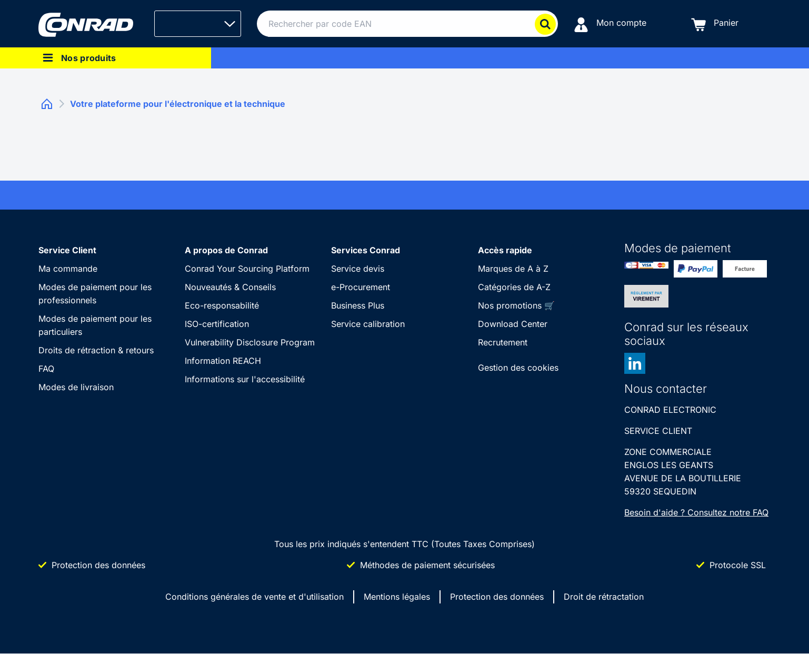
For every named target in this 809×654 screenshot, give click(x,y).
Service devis (357, 268)
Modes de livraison (76, 387)
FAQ (46, 368)
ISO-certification (217, 324)
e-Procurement (360, 287)
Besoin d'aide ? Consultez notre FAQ (696, 512)
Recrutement (502, 342)
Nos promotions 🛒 (516, 305)
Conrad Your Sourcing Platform (247, 268)
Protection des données (497, 596)
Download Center (512, 324)
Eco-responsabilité (222, 305)
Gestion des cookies (518, 367)
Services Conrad (365, 250)
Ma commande (67, 268)
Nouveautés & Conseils (230, 287)
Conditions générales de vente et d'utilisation (254, 596)
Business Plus (357, 305)
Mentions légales (397, 596)
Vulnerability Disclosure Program (250, 342)
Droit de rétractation (604, 596)
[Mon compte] (610, 24)
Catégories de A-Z (514, 287)
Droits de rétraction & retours (96, 350)
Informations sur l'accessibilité (245, 379)
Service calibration (368, 324)
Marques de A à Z (513, 268)
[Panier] (714, 24)
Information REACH (223, 360)
